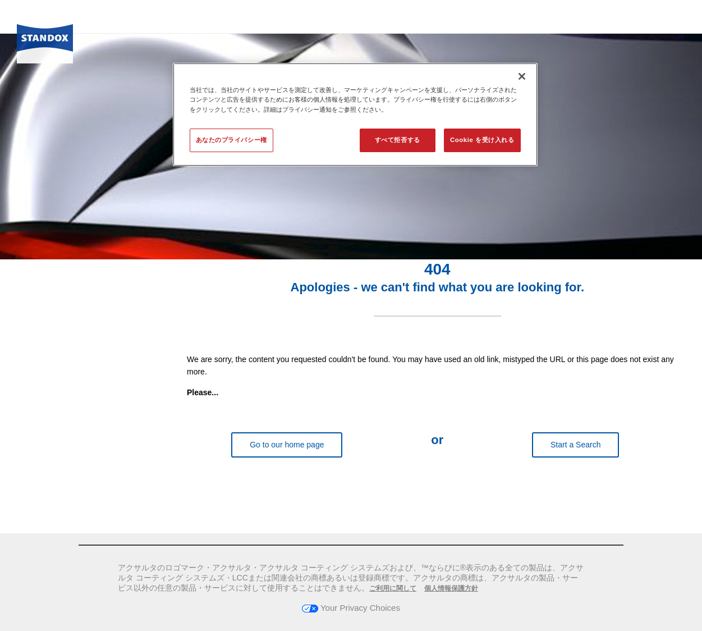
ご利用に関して (392, 588)
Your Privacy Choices (351, 607)
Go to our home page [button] (287, 444)
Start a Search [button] (575, 444)
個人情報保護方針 (451, 588)
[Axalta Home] (45, 41)
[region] (355, 114)
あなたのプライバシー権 (231, 139)
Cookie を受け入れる (482, 139)
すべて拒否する (397, 139)
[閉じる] (522, 76)
